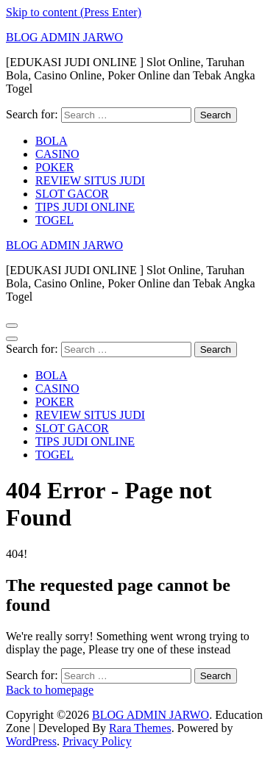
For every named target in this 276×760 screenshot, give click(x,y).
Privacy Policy (97, 741)
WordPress (31, 741)
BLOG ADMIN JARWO (64, 37)
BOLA (51, 141)
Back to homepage (49, 690)
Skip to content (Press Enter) (73, 12)
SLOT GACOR (72, 193)
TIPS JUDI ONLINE (85, 207)
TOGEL (54, 220)
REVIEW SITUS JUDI (90, 180)
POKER (54, 167)
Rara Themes (140, 728)
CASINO (57, 154)
